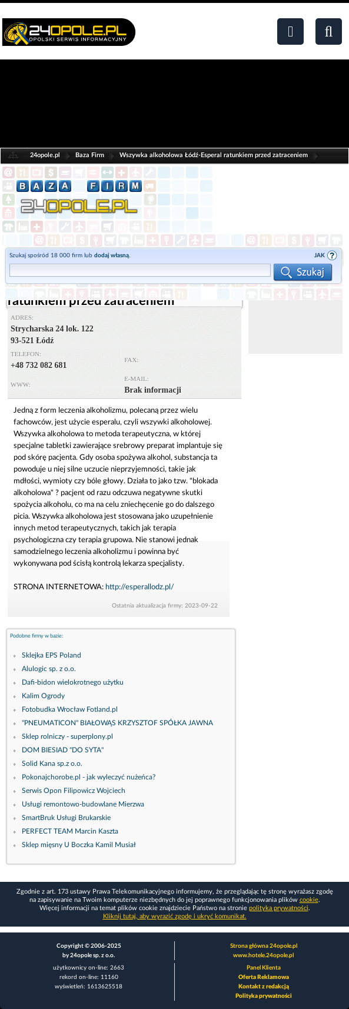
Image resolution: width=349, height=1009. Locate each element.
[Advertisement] (295, 317)
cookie (309, 900)
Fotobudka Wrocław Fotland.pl (70, 709)
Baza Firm (89, 155)
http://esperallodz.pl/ (139, 587)
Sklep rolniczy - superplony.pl (67, 736)
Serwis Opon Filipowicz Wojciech (73, 790)
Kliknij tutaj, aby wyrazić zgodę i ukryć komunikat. (175, 916)
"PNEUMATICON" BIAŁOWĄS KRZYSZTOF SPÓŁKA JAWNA (117, 722)
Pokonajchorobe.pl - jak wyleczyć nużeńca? (88, 777)
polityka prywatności (278, 908)
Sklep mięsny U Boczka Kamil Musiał (79, 844)
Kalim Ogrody (43, 695)
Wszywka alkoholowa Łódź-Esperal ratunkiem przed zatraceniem (213, 155)
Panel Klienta (264, 968)
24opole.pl (45, 155)
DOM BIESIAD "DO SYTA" (63, 750)
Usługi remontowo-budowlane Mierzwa (83, 804)
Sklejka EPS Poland (51, 655)
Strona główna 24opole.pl (263, 946)
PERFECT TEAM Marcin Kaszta (70, 831)
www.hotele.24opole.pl (263, 955)
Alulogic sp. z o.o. (49, 668)
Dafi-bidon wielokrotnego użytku (73, 682)
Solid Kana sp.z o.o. (52, 763)
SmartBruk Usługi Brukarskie (66, 817)
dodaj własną (111, 255)
